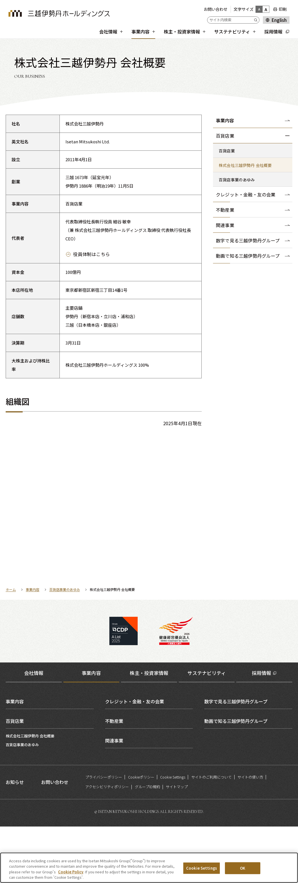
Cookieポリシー (141, 833)
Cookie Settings (172, 833)
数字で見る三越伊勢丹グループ (235, 757)
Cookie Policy (70, 873)
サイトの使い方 (250, 833)
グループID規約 (147, 843)
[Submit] (256, 20)
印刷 (283, 9)
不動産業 (114, 777)
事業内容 (225, 120)
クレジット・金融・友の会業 (134, 757)
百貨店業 (15, 777)
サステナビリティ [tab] (207, 729)
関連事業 (114, 796)
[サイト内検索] (233, 20)
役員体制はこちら (91, 254)
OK (242, 870)
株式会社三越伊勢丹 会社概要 (30, 792)
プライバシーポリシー (103, 833)
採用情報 (261, 729)
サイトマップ (177, 843)
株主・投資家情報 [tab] (149, 729)
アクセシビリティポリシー (107, 843)
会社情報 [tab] (33, 729)
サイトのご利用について (211, 833)
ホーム (11, 645)
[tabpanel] (149, 777)
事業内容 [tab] (91, 729)
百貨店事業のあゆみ (64, 645)
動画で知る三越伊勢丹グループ (235, 777)
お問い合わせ (215, 9)
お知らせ (15, 838)
